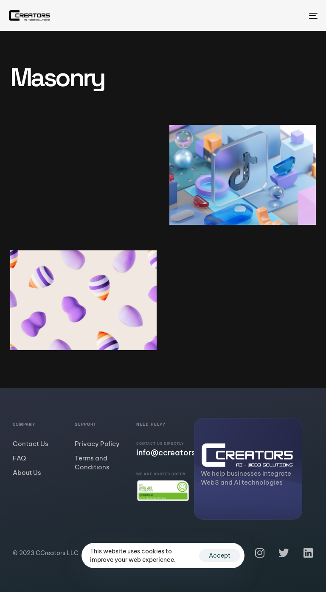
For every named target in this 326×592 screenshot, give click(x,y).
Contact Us (30, 444)
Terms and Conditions (92, 462)
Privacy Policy (97, 444)
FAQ (19, 458)
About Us (27, 473)
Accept (219, 555)
